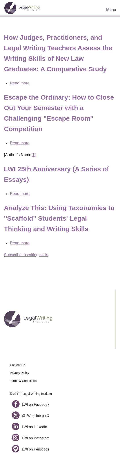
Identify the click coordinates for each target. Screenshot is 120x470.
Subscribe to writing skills (26, 255)
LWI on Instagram (30, 438)
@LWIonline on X (30, 416)
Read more (19, 83)
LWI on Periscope (30, 449)
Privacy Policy (19, 373)
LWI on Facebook (30, 404)
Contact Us (17, 365)
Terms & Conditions (23, 380)
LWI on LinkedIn (29, 427)
